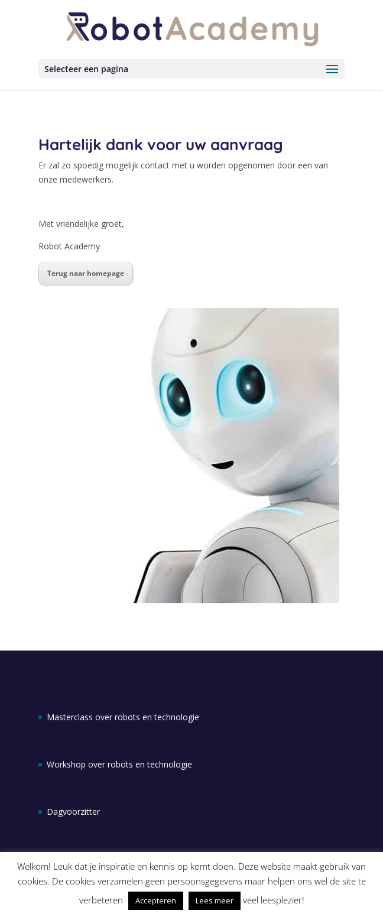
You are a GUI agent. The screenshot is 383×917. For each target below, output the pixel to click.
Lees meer (214, 900)
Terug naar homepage (85, 273)
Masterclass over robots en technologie (123, 717)
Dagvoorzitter (73, 811)
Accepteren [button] (155, 900)
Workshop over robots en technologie (119, 764)
